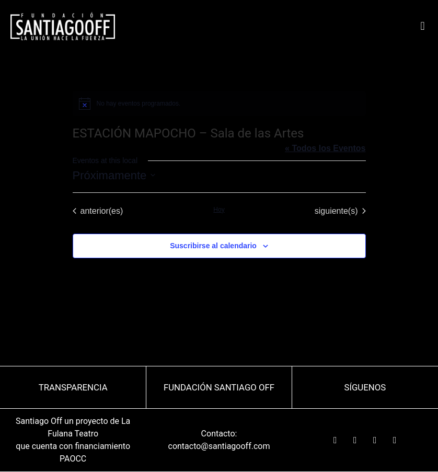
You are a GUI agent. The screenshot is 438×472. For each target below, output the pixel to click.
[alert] (219, 103)
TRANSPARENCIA (73, 387)
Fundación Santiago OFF (219, 387)
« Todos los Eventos (325, 148)
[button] (423, 26)
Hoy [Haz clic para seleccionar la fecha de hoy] (218, 209)
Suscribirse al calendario (213, 245)
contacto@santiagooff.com (219, 446)
